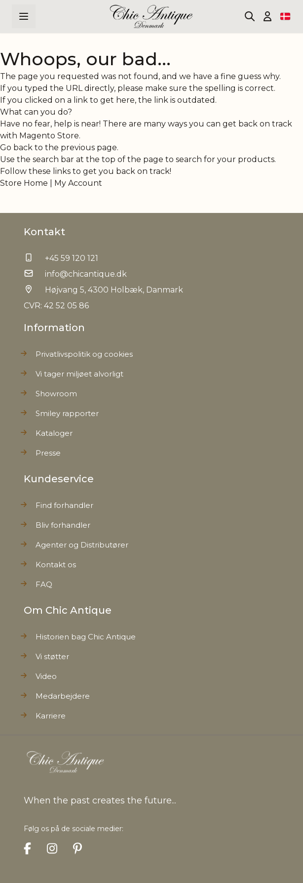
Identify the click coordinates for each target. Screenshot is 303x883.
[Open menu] (24, 16)
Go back (16, 147)
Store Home (24, 183)
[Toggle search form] (250, 16)
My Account (78, 183)
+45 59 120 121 (71, 258)
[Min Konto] (267, 16)
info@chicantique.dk (86, 274)
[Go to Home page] (151, 16)
